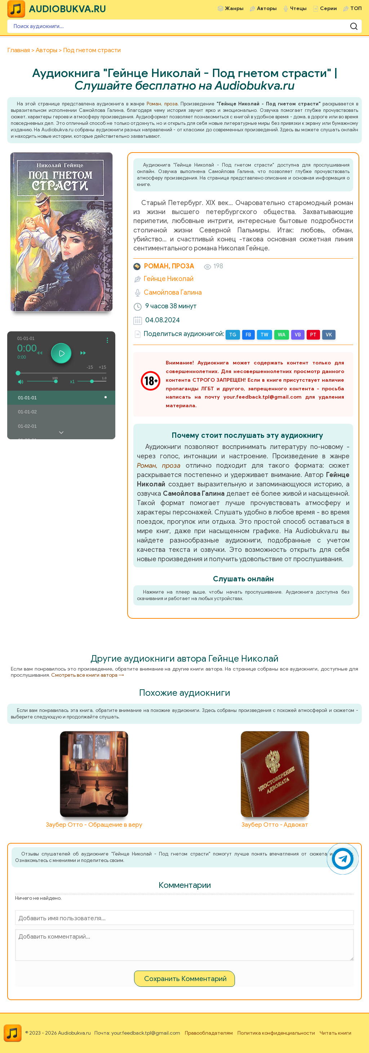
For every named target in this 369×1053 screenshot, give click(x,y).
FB (248, 335)
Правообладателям (209, 1033)
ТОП (356, 8)
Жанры (234, 8)
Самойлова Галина (173, 292)
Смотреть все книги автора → (87, 675)
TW (264, 335)
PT (313, 335)
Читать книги (335, 1033)
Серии (328, 8)
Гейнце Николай (169, 279)
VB (298, 335)
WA (281, 335)
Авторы (267, 8)
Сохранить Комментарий (185, 979)
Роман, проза (162, 104)
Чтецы (298, 8)
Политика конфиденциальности (276, 1033)
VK (329, 335)
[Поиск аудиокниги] (184, 26)
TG (232, 335)
